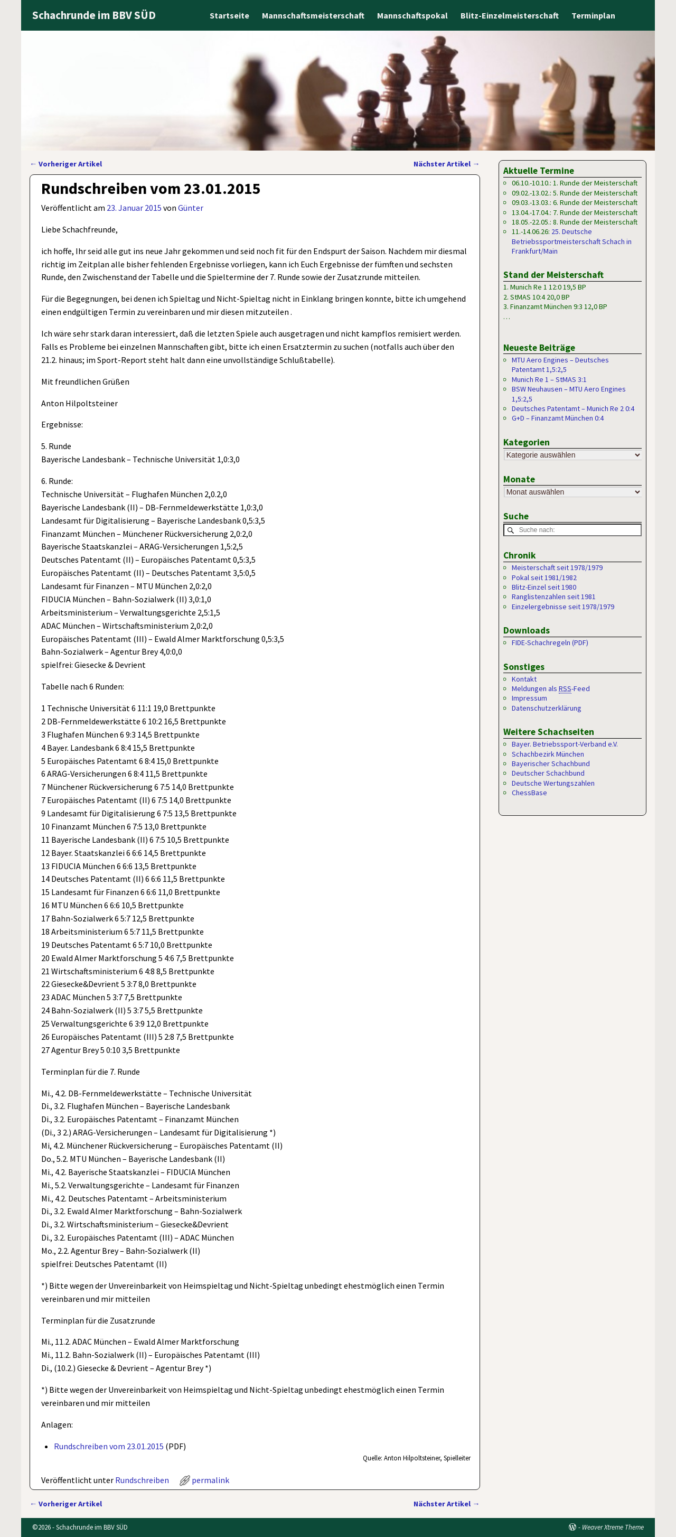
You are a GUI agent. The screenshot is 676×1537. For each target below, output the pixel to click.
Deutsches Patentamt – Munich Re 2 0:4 (573, 408)
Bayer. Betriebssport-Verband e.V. (565, 744)
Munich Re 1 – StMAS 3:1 (549, 379)
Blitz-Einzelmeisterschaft (510, 15)
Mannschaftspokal (412, 15)
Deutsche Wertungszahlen (553, 783)
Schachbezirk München (548, 754)
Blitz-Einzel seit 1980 (544, 587)
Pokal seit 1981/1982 (544, 577)
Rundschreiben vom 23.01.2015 (109, 1446)
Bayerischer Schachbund (551, 764)
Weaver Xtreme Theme (613, 1527)
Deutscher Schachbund (548, 773)
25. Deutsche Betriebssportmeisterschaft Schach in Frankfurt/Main (572, 241)
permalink (210, 1480)
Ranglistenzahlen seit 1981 (554, 597)
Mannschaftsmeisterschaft (313, 15)
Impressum (529, 698)
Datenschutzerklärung (546, 708)
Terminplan (593, 15)
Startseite (229, 15)
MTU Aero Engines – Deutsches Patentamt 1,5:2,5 (560, 364)
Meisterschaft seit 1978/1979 (557, 568)
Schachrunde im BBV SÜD (94, 15)
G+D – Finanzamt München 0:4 (558, 418)
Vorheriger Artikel (66, 164)
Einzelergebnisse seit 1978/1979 (563, 607)
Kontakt (524, 679)
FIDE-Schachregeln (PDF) (550, 643)
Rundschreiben (142, 1480)
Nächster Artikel (447, 164)
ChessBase (529, 793)
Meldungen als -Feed (551, 689)
